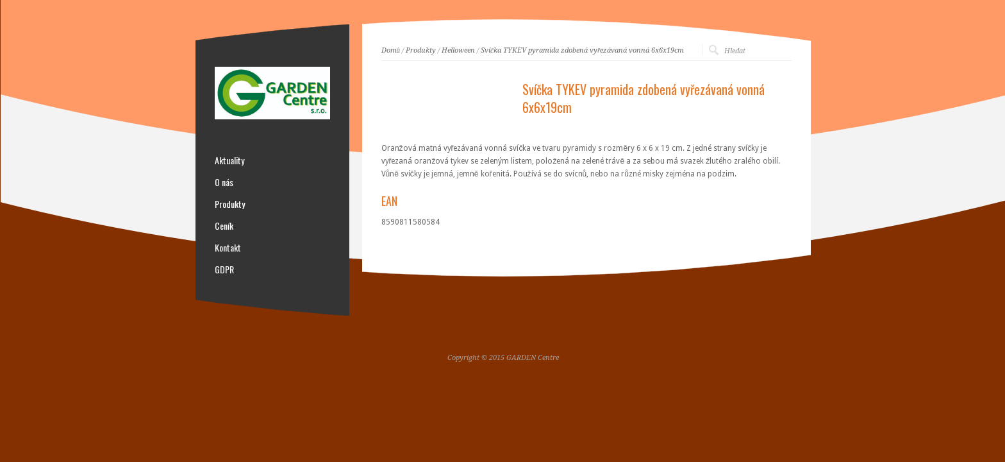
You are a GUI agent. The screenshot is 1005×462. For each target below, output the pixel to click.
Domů (391, 50)
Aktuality (229, 160)
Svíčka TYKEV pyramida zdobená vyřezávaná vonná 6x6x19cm (582, 50)
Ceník (224, 225)
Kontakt (228, 247)
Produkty (421, 50)
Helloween (458, 50)
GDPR (224, 269)
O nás (224, 182)
